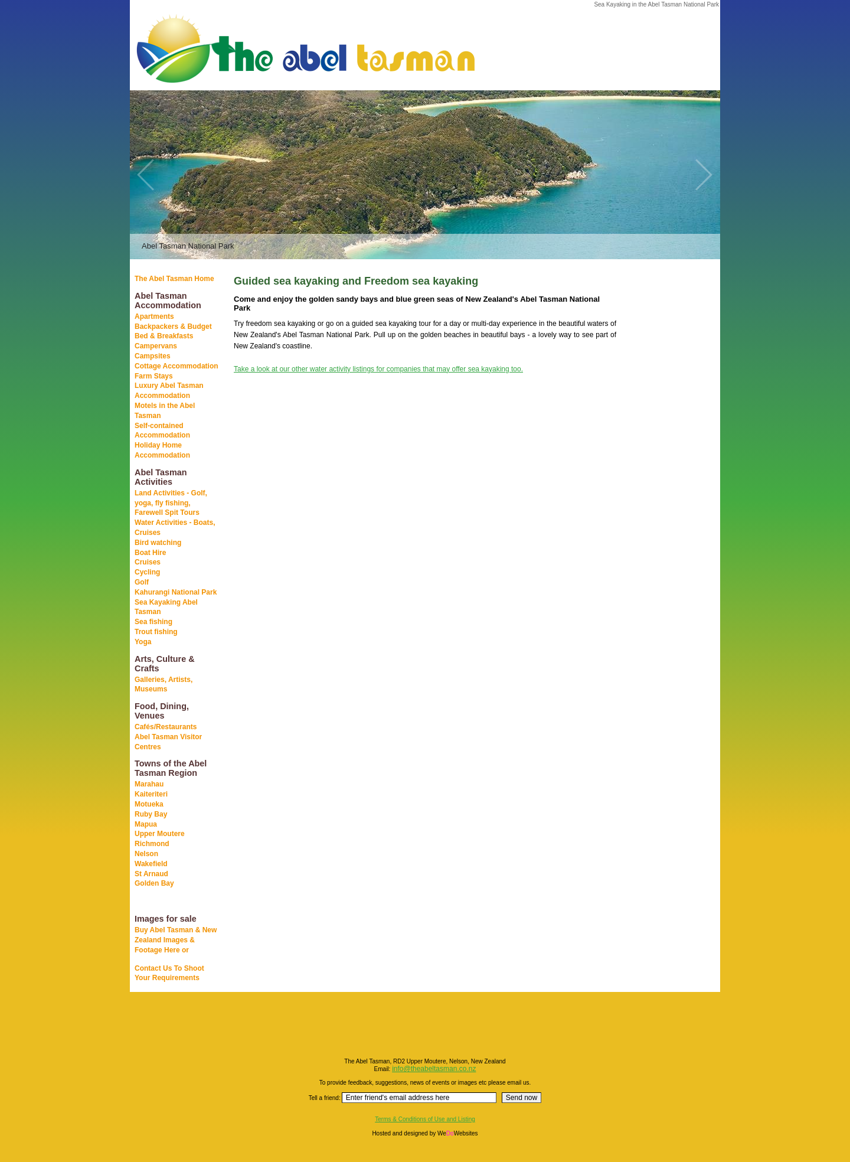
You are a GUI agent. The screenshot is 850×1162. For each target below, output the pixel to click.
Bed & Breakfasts (164, 336)
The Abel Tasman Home (174, 279)
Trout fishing (156, 632)
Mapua (146, 824)
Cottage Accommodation (176, 366)
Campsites (153, 356)
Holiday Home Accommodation (162, 450)
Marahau (149, 784)
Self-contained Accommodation (162, 431)
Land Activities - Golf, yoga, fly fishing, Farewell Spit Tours (171, 503)
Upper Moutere (160, 834)
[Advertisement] (661, 460)
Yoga (143, 642)
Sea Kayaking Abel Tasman (166, 607)
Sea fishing (153, 622)
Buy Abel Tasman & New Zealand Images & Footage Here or (176, 940)
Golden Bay (154, 883)
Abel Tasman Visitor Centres (168, 742)
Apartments (154, 316)
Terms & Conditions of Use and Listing (425, 1119)
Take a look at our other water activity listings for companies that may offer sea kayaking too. (378, 369)
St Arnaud (151, 874)
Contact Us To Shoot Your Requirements (169, 973)
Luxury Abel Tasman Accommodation (169, 390)
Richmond (152, 844)
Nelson (146, 854)
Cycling (147, 572)
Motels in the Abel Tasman (165, 411)
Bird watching (158, 542)
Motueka (149, 804)
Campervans (156, 346)
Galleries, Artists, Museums (163, 684)
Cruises (148, 562)
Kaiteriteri (151, 794)
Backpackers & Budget (173, 326)
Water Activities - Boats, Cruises (175, 527)
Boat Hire (150, 553)
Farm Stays (154, 376)
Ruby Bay (151, 814)
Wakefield (151, 864)
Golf (142, 582)
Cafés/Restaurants (166, 727)
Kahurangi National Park (176, 592)
